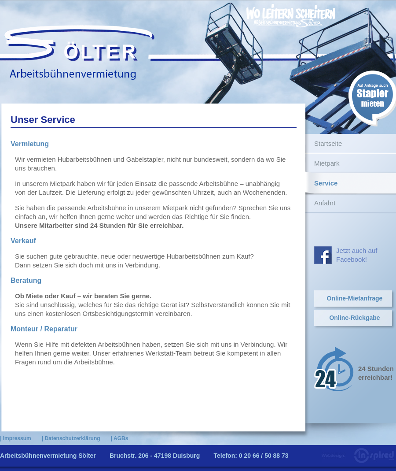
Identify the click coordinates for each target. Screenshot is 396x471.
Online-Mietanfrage (355, 298)
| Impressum (15, 438)
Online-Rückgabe (354, 317)
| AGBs (119, 438)
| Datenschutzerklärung (71, 438)
